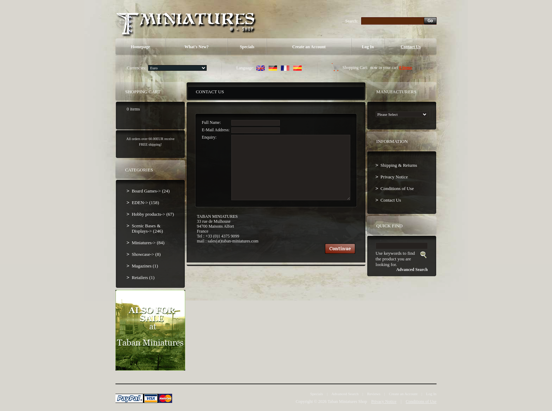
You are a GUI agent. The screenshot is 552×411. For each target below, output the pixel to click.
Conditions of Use (397, 188)
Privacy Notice (394, 176)
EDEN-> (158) (145, 202)
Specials (247, 46)
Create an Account (309, 46)
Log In (368, 46)
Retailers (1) (143, 277)
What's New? (196, 46)
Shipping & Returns (399, 165)
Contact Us (411, 46)
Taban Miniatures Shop (347, 401)
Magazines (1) (145, 265)
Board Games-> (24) (151, 191)
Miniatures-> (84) (148, 242)
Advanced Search (344, 394)
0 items (405, 67)
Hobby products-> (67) (153, 214)
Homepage (140, 46)
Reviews (374, 394)
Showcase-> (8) (146, 254)
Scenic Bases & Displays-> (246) (147, 228)
